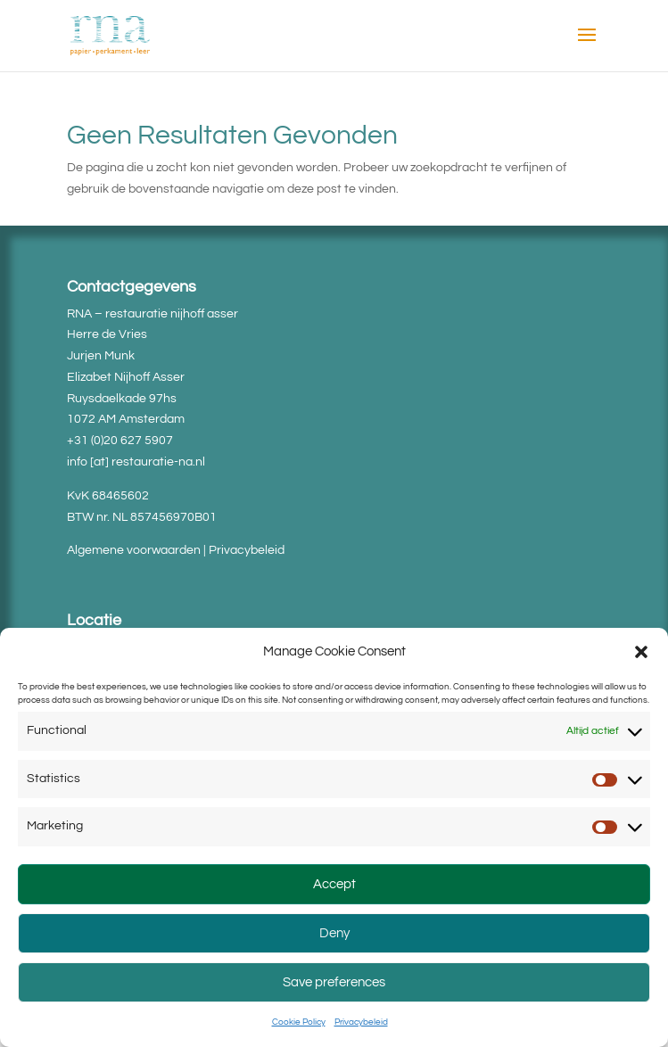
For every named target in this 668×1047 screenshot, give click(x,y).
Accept (334, 884)
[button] (641, 652)
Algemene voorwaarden (134, 550)
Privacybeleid (361, 1022)
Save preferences (334, 982)
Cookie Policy (299, 1022)
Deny (334, 933)
